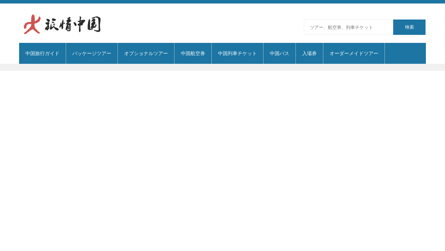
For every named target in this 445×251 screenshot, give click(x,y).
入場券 (309, 53)
